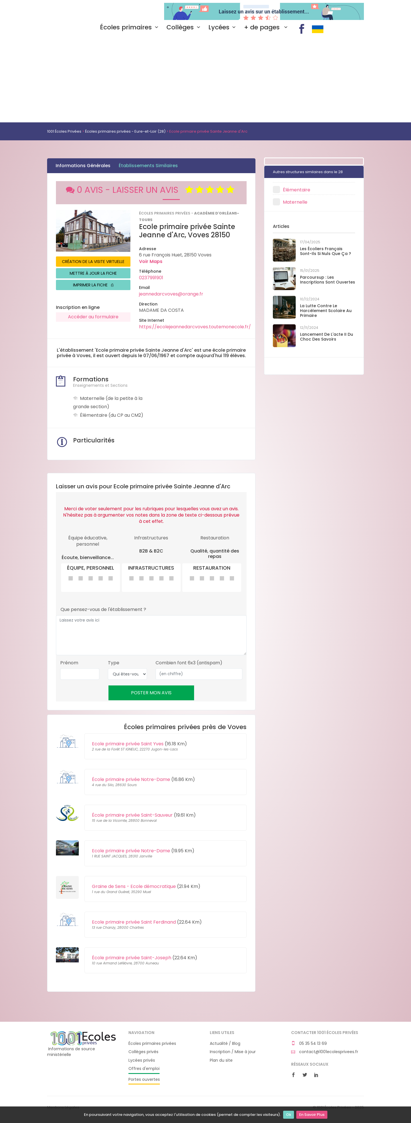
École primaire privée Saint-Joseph (131, 957)
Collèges (184, 27)
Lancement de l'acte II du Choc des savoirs (326, 336)
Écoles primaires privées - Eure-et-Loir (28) (125, 131)
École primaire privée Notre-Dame (131, 779)
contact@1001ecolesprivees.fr (324, 1052)
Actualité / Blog (225, 1043)
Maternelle (295, 202)
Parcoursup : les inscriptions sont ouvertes (327, 279)
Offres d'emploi (144, 1068)
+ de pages (267, 27)
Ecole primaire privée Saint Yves (128, 743)
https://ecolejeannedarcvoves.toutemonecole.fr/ (195, 326)
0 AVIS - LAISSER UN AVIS (151, 190)
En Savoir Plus (312, 1114)
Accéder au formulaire (93, 316)
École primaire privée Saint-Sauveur (132, 815)
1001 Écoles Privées (83, 11)
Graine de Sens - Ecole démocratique (134, 886)
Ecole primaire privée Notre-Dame (131, 850)
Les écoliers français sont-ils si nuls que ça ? (325, 251)
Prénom (69, 663)
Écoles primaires (130, 27)
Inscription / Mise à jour (233, 1052)
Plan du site (221, 1060)
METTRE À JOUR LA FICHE (93, 273)
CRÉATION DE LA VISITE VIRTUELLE (93, 261)
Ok (288, 1114)
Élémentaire (296, 190)
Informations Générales (83, 165)
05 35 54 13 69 (309, 1043)
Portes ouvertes (144, 1079)
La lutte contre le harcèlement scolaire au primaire (326, 310)
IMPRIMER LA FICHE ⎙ (93, 285)
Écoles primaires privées (152, 1043)
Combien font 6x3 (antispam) (189, 663)
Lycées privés (141, 1060)
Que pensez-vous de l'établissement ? (103, 609)
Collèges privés (143, 1052)
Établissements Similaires (148, 165)
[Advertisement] (205, 80)
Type (113, 663)
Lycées (223, 27)
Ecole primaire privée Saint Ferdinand (134, 922)
